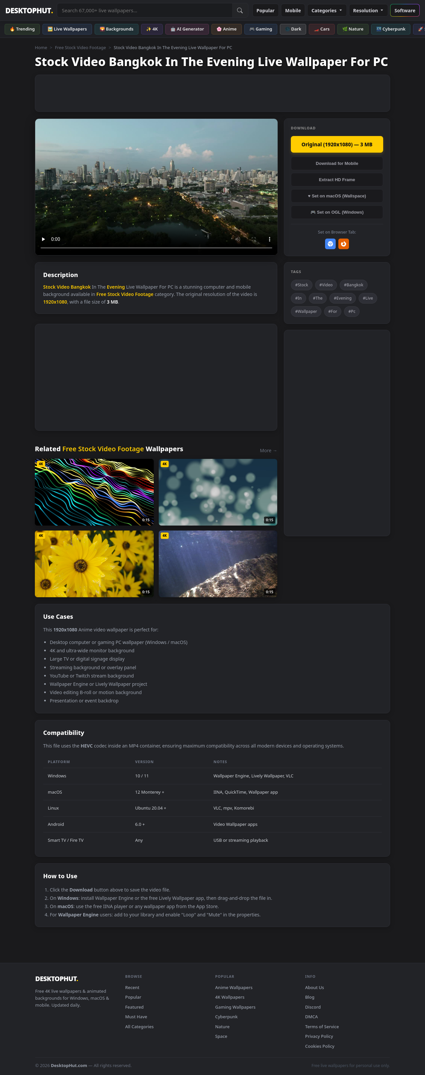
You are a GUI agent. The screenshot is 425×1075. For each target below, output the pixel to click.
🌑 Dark (293, 29)
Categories (326, 10)
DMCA (311, 1017)
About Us (314, 987)
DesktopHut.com (69, 1065)
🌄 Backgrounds (116, 29)
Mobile (293, 10)
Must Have (136, 1017)
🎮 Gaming (260, 29)
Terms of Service (322, 1027)
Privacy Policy (319, 1036)
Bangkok (81, 287)
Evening (116, 287)
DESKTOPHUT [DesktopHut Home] (29, 10)
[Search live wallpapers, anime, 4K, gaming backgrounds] (144, 10)
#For (332, 311)
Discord (313, 1007)
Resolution (368, 10)
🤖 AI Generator (187, 29)
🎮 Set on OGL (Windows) (337, 212)
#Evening (342, 298)
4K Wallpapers (229, 997)
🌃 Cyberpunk (391, 29)
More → (268, 450)
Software (404, 10)
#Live (368, 298)
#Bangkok (353, 285)
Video (63, 287)
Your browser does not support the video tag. (156, 187)
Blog (309, 997)
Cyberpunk (226, 1017)
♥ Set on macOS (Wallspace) (337, 195)
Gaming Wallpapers (235, 1007)
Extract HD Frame (337, 179)
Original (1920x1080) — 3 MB (337, 144)
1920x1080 (55, 302)
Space (221, 1036)
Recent (132, 987)
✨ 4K (152, 29)
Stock (49, 287)
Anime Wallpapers (234, 987)
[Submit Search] (240, 10)
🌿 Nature (353, 29)
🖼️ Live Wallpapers (67, 29)
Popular (266, 10)
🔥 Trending (22, 29)
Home (41, 47)
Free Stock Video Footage (80, 47)
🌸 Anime (226, 29)
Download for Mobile (337, 163)
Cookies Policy (319, 1046)
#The (318, 298)
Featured (134, 1007)
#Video (326, 285)
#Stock (301, 285)
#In (298, 298)
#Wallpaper (306, 311)
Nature (222, 1027)
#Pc (351, 311)
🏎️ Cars (321, 29)
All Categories (139, 1027)
